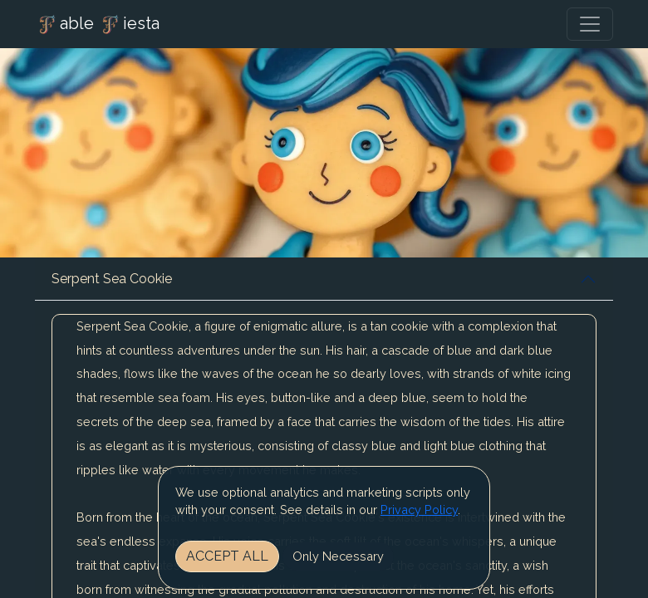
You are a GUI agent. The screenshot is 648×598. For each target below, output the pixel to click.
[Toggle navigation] (590, 24)
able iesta (97, 24)
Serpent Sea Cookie (112, 279)
